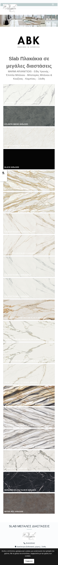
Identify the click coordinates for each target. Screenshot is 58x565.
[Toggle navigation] (53, 4)
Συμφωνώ (29, 561)
